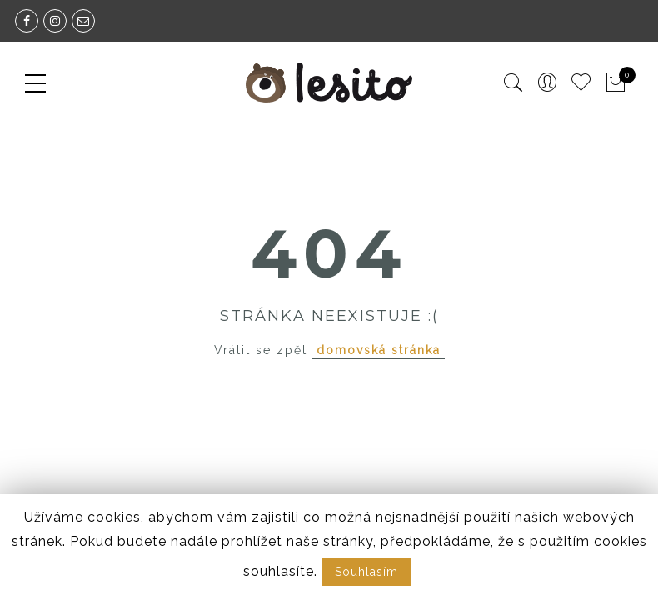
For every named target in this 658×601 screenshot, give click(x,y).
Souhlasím (366, 571)
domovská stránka (379, 350)
